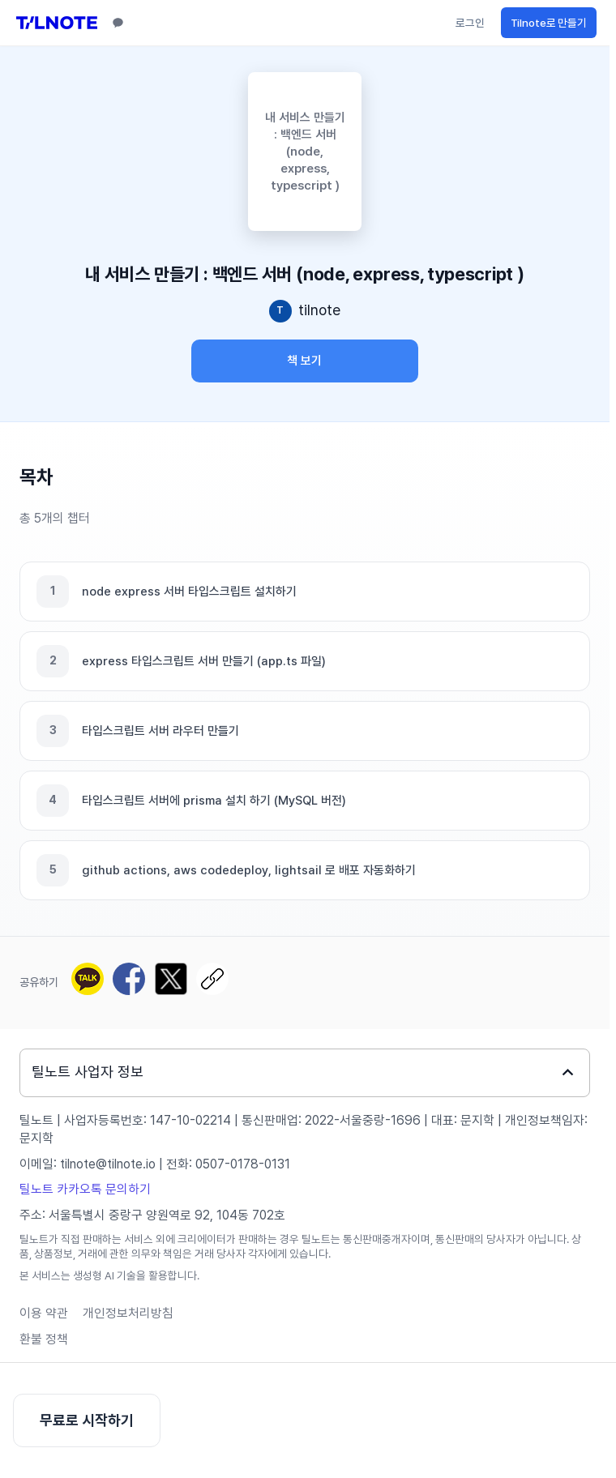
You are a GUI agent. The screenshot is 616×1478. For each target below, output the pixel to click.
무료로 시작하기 (87, 1420)
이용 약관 (43, 1313)
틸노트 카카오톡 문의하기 (85, 1189)
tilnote (319, 309)
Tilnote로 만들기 (549, 22)
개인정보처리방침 (128, 1313)
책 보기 (304, 360)
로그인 (470, 22)
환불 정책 (43, 1339)
